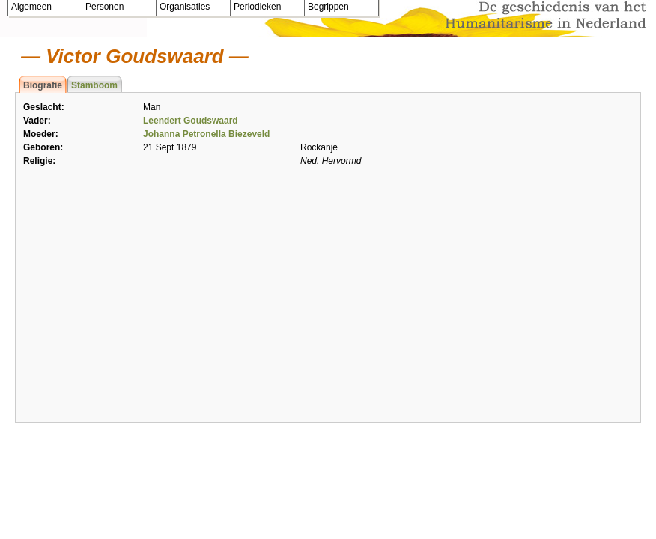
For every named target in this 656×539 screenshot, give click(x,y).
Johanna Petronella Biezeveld (206, 134)
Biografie (42, 85)
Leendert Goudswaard (190, 120)
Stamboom (94, 85)
